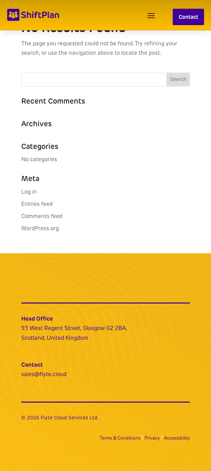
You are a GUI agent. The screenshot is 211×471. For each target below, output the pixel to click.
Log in (29, 191)
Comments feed (41, 216)
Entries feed (37, 204)
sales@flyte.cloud (44, 374)
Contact (188, 17)
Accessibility (177, 438)
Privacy (152, 438)
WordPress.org (40, 228)
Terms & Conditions (120, 438)
